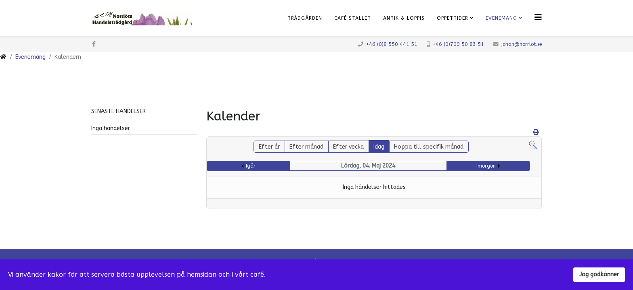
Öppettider (452, 18)
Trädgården (304, 18)
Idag (378, 146)
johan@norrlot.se (521, 44)
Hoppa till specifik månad (428, 146)
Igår (251, 166)
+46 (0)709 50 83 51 (458, 44)
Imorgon (486, 166)
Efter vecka (348, 146)
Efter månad (306, 146)
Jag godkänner (599, 274)
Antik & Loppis (404, 18)
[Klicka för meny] (538, 17)
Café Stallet (352, 18)
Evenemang (501, 18)
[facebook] (94, 44)
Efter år (269, 146)
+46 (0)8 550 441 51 (391, 44)
